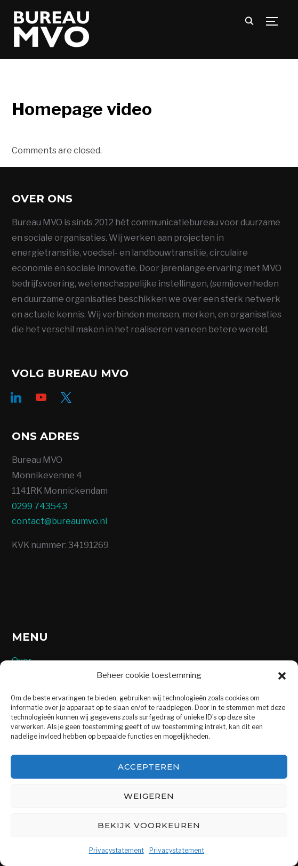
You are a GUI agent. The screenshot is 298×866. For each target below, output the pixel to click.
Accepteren (149, 767)
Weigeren (149, 796)
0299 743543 (39, 506)
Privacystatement (116, 850)
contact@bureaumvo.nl (59, 521)
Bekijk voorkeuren (149, 825)
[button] (282, 676)
